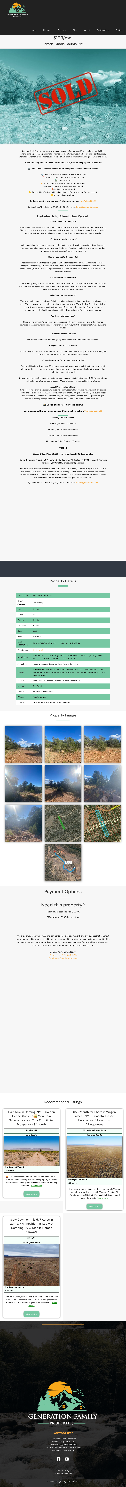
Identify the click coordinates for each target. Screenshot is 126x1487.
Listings (46, 30)
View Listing (31, 1194)
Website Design (54, 1481)
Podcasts (62, 30)
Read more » (36, 1185)
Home (33, 30)
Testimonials (103, 30)
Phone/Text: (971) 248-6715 (63, 955)
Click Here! (38, 650)
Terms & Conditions (63, 1473)
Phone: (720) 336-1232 (63, 1441)
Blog (75, 30)
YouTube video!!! (88, 201)
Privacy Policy (63, 1470)
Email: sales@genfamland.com (63, 958)
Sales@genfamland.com (87, 207)
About (87, 30)
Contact (119, 30)
